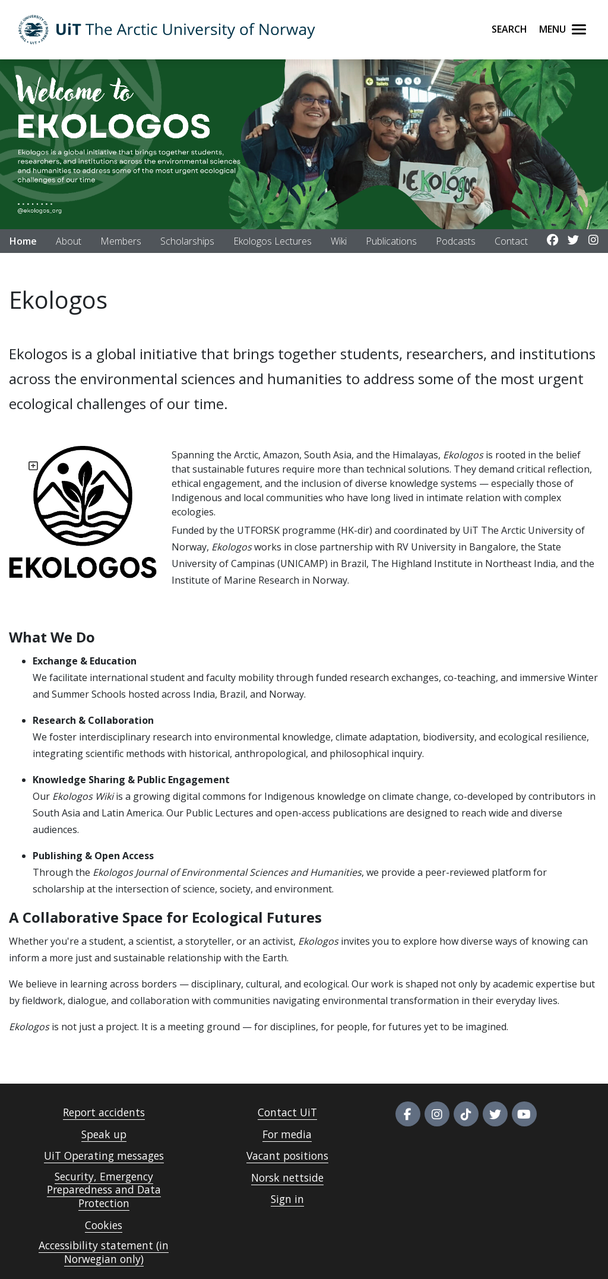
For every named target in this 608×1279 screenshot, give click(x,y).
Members (120, 241)
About (68, 241)
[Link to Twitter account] (573, 240)
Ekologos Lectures (272, 241)
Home (23, 241)
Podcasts (456, 241)
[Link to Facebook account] (552, 240)
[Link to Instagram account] (593, 240)
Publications (391, 241)
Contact (511, 241)
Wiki (339, 241)
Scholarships (187, 241)
